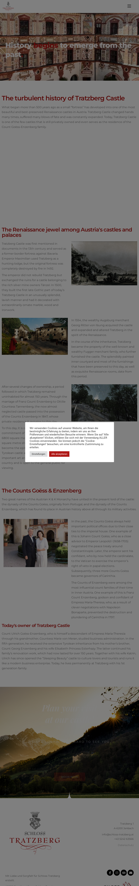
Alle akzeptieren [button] (59, 454)
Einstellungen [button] (38, 454)
